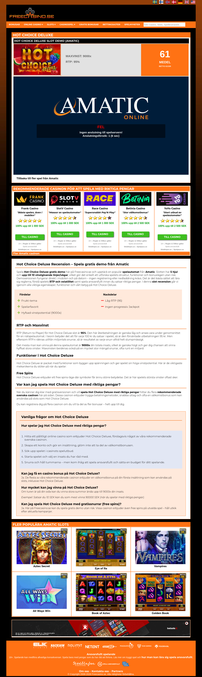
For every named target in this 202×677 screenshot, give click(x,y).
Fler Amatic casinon (26, 253)
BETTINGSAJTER (111, 24)
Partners (117, 671)
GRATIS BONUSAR (89, 24)
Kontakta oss (100, 671)
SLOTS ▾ (51, 24)
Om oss (84, 671)
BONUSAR (14, 24)
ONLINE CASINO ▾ (33, 24)
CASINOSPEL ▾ (67, 24)
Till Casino (29, 236)
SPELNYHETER (132, 24)
